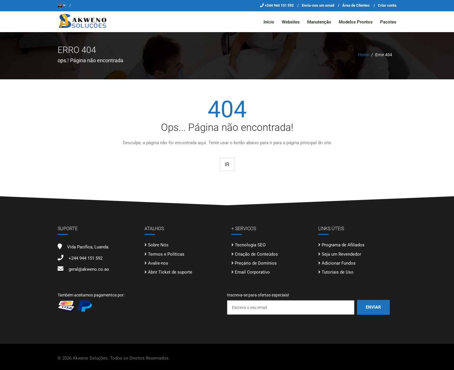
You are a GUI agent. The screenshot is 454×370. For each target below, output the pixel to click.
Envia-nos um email (318, 5)
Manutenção (319, 22)
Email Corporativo (252, 272)
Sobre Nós (158, 245)
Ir (227, 164)
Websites (291, 22)
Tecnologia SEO (250, 245)
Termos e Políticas (166, 254)
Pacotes (388, 22)
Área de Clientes (356, 5)
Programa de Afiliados (343, 245)
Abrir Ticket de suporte (170, 272)
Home (363, 54)
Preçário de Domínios (256, 263)
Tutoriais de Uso (338, 272)
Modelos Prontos (356, 22)
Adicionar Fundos (339, 263)
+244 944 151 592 (279, 5)
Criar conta (387, 5)
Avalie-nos (158, 263)
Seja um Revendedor (341, 254)
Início (268, 22)
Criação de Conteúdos (256, 254)
